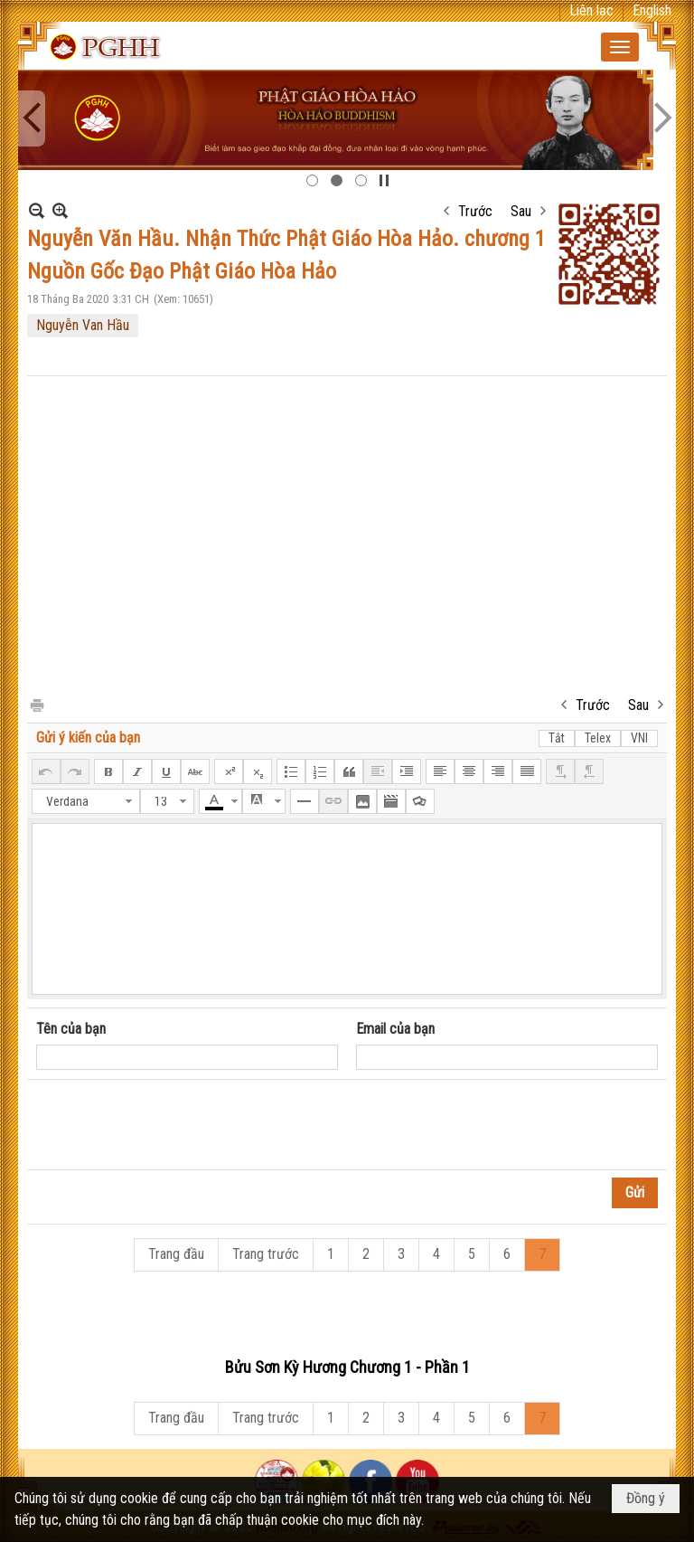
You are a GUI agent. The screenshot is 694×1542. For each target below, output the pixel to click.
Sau (521, 211)
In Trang (36, 704)
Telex (598, 738)
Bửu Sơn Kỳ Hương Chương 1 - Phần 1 (347, 1367)
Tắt (557, 738)
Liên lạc (591, 10)
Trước (475, 211)
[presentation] (173, 1125)
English (652, 10)
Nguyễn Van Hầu (82, 325)
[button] (620, 47)
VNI (639, 738)
